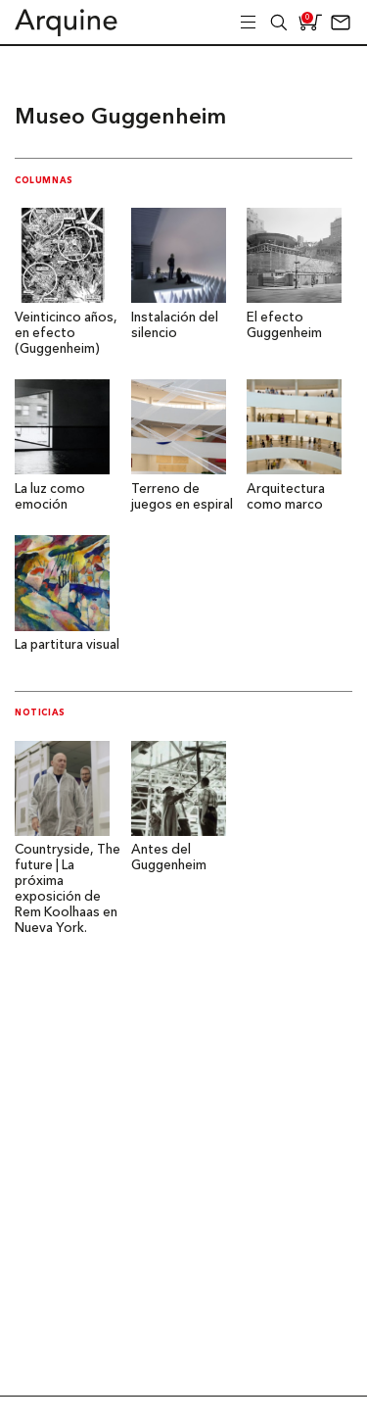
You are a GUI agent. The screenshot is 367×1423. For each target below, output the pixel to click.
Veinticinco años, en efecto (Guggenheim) (66, 334)
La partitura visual (67, 645)
